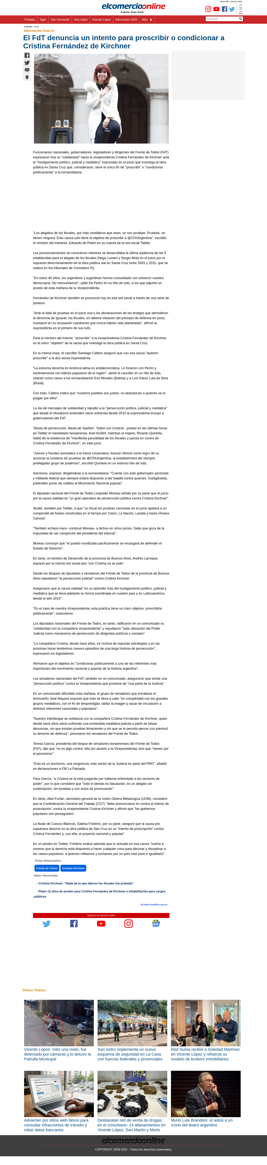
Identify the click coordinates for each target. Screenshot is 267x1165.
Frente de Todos (47, 868)
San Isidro (81, 19)
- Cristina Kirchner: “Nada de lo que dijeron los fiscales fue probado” (85, 883)
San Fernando (60, 19)
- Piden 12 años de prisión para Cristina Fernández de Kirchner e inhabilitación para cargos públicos (99, 894)
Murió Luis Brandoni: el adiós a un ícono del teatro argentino (202, 1122)
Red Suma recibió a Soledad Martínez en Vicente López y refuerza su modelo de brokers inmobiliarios (205, 1054)
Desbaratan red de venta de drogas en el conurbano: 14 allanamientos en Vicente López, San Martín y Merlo (132, 1125)
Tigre (42, 19)
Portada (29, 19)
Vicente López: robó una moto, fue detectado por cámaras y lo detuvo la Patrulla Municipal (57, 1054)
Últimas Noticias (34, 990)
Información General (39, 30)
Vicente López (101, 19)
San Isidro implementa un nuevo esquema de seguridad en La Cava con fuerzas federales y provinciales (130, 1054)
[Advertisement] (99, 203)
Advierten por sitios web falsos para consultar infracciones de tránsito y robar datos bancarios (56, 1125)
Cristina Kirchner (73, 868)
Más (147, 19)
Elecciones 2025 (126, 19)
